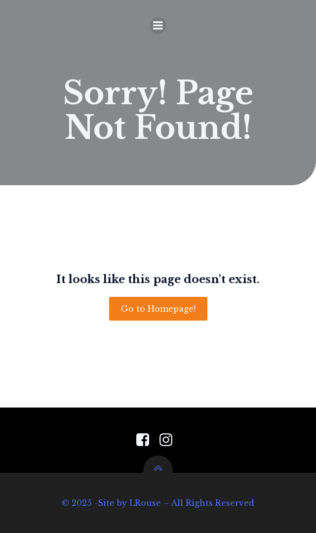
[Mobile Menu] (158, 25)
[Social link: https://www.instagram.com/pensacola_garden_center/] (169, 440)
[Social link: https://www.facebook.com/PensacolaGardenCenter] (146, 440)
